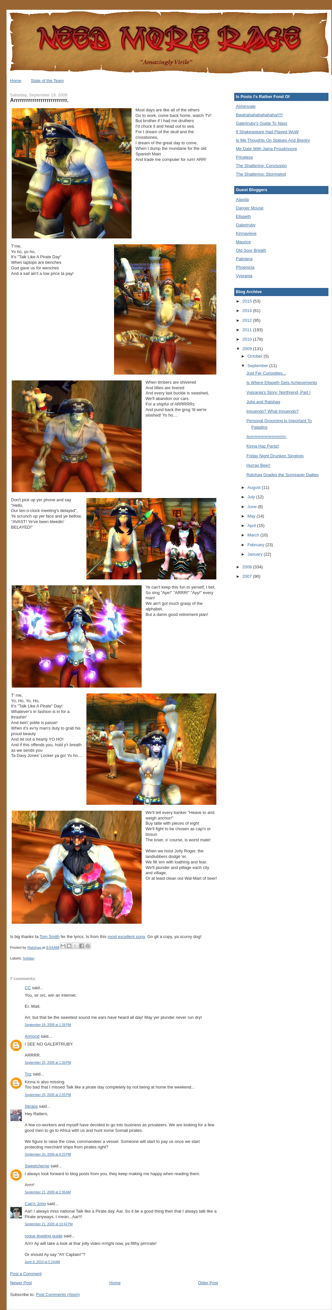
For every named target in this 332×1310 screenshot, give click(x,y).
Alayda (242, 199)
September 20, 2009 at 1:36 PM (48, 1062)
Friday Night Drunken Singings (274, 455)
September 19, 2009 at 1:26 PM (48, 1025)
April (252, 525)
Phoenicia (245, 267)
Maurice (243, 241)
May (252, 516)
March (254, 535)
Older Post (208, 1282)
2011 (247, 329)
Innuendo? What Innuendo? (272, 411)
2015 (247, 301)
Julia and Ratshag (263, 401)
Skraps (31, 1106)
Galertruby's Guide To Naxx (261, 123)
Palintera (244, 258)
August (255, 487)
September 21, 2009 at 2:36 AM (48, 1192)
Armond (32, 1036)
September (258, 365)
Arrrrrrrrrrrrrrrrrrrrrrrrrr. (266, 436)
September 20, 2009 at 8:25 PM (48, 1154)
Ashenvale (246, 106)
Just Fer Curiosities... (266, 373)
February (257, 544)
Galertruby (246, 224)
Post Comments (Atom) (58, 1294)
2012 (247, 320)
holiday (29, 958)
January (256, 554)
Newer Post (21, 1282)
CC (28, 987)
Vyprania (244, 275)
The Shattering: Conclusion (261, 165)
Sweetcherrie (37, 1165)
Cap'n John (35, 1203)
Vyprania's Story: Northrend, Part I (278, 392)
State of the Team (47, 80)
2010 (247, 339)
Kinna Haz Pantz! (262, 446)
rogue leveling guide (43, 1235)
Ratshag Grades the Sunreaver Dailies (282, 474)
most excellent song (126, 936)
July (252, 496)
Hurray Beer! (258, 465)
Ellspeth (243, 216)
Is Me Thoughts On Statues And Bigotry (273, 140)
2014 (247, 310)
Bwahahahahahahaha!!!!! (259, 114)
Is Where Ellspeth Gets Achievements (281, 382)
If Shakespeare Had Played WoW (267, 131)
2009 (247, 348)
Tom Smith (49, 936)
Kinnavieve (246, 233)
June (253, 506)
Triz (28, 1074)
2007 (247, 576)
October (256, 356)
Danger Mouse (249, 208)
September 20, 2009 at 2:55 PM (48, 1095)
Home (15, 80)
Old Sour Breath (251, 250)
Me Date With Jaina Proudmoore (266, 148)
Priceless (244, 157)
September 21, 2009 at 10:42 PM (49, 1224)
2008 (247, 566)
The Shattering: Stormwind (261, 174)
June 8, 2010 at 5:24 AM (42, 1262)
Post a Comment (26, 1273)
